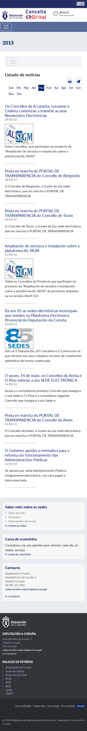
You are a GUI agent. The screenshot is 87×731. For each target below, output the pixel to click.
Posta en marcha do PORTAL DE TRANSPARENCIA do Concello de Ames (39, 417)
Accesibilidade (23, 706)
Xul (56, 87)
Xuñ (49, 87)
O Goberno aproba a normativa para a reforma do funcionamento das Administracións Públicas (37, 455)
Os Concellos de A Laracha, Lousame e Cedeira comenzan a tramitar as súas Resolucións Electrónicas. (37, 111)
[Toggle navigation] (6, 27)
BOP (8, 682)
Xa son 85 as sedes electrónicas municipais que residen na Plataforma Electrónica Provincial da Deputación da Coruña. (41, 315)
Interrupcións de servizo (22, 521)
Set (71, 87)
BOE (8, 686)
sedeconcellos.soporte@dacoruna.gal (26, 589)
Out (78, 87)
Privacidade (68, 706)
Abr (34, 87)
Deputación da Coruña (18, 667)
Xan (11, 87)
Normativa (15, 517)
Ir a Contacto (12, 596)
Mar (26, 87)
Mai (41, 87)
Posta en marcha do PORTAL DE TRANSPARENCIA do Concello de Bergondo (42, 173)
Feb (18, 87)
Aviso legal (53, 706)
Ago (63, 87)
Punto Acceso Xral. (16, 674)
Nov (11, 94)
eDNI (9, 690)
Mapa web (39, 706)
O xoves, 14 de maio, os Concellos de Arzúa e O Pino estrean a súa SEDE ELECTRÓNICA (43, 377)
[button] (80, 4)
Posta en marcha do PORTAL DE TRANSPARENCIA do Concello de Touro (39, 213)
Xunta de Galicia (15, 671)
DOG (9, 678)
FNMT (9, 693)
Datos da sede (17, 513)
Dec (19, 94)
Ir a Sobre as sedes (15, 525)
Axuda (80, 706)
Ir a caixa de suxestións (18, 554)
